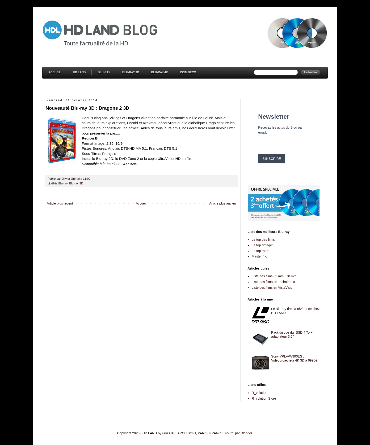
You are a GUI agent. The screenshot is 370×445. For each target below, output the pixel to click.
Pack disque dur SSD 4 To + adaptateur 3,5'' (291, 334)
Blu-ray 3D (76, 183)
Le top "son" (260, 251)
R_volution (259, 393)
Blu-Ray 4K (159, 72)
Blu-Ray (104, 72)
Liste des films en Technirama (273, 282)
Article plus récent (60, 203)
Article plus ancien (222, 203)
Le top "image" (262, 245)
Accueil (54, 72)
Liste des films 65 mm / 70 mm (274, 276)
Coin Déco (188, 72)
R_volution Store (264, 398)
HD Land (79, 72)
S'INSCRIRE (271, 159)
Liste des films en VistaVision (273, 287)
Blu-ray (62, 183)
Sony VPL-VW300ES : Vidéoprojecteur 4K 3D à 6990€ (294, 358)
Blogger (246, 433)
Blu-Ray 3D (130, 72)
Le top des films (263, 239)
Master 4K (259, 256)
